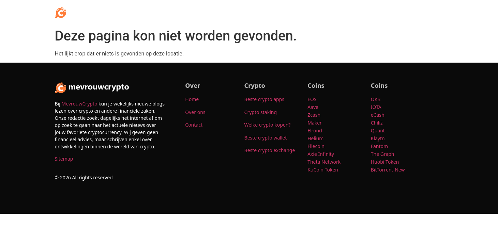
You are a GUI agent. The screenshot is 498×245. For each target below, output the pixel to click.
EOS (312, 99)
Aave (313, 107)
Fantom (379, 146)
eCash (378, 115)
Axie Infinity (320, 154)
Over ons (401, 12)
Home (251, 12)
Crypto (305, 12)
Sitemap (64, 159)
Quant (378, 130)
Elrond (315, 130)
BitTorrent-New (388, 169)
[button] (276, 12)
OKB (376, 99)
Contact (429, 12)
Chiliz (377, 122)
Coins (370, 12)
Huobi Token (385, 162)
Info (276, 12)
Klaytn (378, 138)
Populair (338, 12)
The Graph (383, 154)
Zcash (314, 115)
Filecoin (316, 146)
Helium (316, 138)
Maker (314, 122)
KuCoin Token (323, 169)
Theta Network (324, 162)
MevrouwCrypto (79, 103)
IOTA (376, 107)
